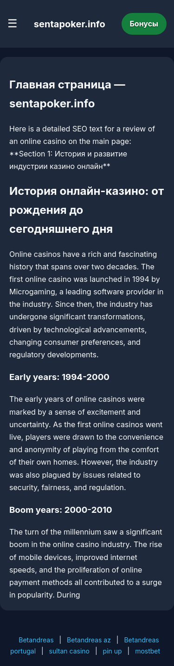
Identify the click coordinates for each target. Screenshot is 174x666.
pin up (112, 651)
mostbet (147, 651)
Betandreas (36, 640)
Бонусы (144, 23)
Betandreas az (89, 640)
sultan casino (69, 651)
